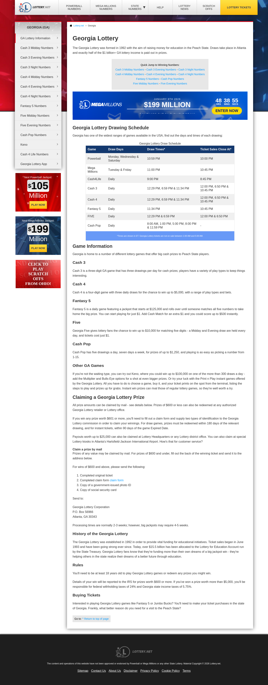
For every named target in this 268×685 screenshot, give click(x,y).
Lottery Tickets (239, 7)
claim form (117, 480)
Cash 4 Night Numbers (35, 96)
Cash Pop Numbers (33, 135)
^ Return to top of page (95, 618)
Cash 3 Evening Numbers (37, 57)
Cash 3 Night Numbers (35, 67)
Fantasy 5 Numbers (33, 106)
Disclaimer (131, 670)
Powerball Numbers (74, 7)
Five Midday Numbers (35, 115)
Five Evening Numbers (35, 125)
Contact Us (98, 670)
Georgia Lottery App (33, 164)
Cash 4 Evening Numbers (37, 86)
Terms (187, 670)
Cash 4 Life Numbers (34, 154)
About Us (115, 670)
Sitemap (82, 670)
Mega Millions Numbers (106, 7)
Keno (23, 144)
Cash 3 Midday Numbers (36, 47)
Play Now (38, 204)
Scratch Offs (209, 7)
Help (160, 7)
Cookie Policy (171, 670)
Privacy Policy (149, 670)
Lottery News (184, 7)
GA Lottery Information (35, 38)
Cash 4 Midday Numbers (36, 77)
